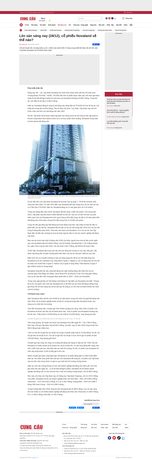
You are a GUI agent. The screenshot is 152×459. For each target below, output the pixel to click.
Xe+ (70, 25)
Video (125, 25)
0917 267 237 (50, 12)
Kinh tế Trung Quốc (120, 30)
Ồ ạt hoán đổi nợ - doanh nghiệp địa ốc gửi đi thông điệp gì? (118, 111)
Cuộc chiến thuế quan (31, 30)
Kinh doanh (51, 25)
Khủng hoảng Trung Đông (72, 30)
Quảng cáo (22, 12)
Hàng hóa (93, 25)
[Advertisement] (59, 69)
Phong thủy (110, 127)
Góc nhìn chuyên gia (88, 30)
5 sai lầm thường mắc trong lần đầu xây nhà (117, 122)
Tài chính (43, 25)
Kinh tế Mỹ (44, 30)
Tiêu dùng (34, 25)
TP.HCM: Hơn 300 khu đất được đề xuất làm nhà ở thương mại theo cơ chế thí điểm (118, 101)
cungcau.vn (35, 457)
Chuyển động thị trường (113, 116)
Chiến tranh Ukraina (55, 30)
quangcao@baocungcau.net (35, 12)
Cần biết (118, 25)
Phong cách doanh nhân (105, 30)
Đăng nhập (127, 18)
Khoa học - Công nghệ (80, 25)
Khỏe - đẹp (110, 25)
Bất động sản (62, 25)
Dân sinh (101, 25)
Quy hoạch (110, 105)
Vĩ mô (27, 25)
